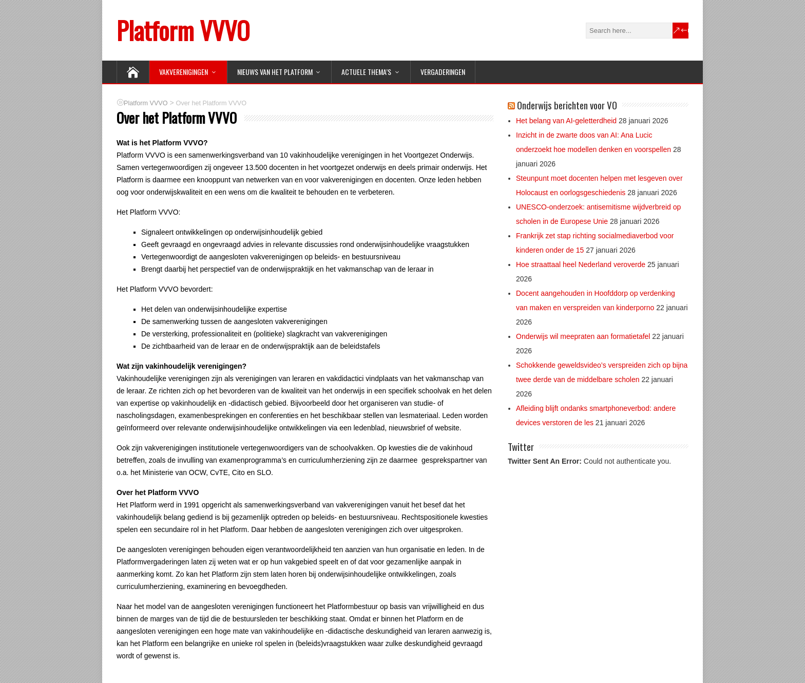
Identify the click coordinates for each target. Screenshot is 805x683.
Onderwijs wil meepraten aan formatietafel (583, 336)
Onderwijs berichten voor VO (567, 105)
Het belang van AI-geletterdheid (566, 121)
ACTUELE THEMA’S (366, 71)
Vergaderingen (442, 71)
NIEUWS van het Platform (275, 71)
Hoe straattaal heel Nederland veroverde (580, 264)
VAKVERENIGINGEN (183, 71)
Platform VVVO (183, 30)
